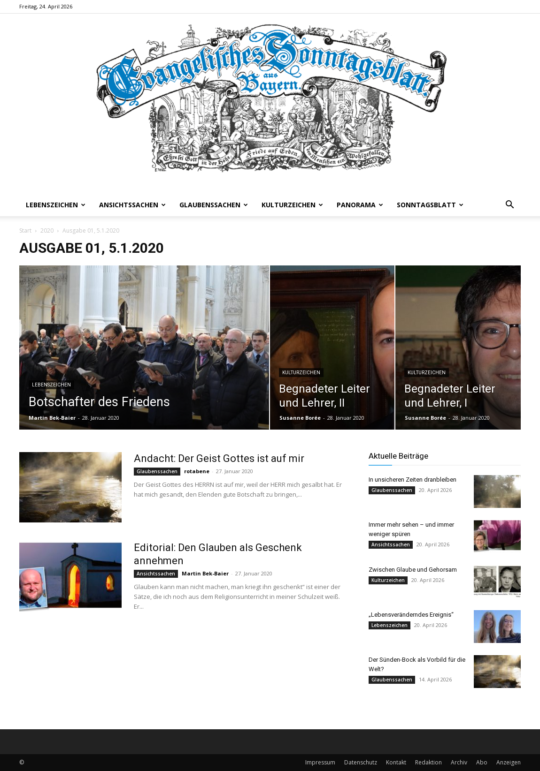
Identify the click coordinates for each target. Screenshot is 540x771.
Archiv (459, 762)
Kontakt (396, 762)
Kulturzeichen (292, 204)
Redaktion (428, 762)
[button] (509, 205)
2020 (47, 230)
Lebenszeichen (55, 204)
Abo (481, 762)
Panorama (360, 204)
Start (25, 230)
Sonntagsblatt (430, 204)
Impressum (320, 762)
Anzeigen (508, 762)
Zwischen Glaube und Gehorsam (413, 569)
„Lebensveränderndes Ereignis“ (411, 614)
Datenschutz (360, 762)
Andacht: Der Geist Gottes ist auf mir (219, 458)
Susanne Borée (300, 417)
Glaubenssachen (213, 204)
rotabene (196, 471)
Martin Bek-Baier (52, 417)
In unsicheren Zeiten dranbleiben (412, 479)
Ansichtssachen (132, 204)
